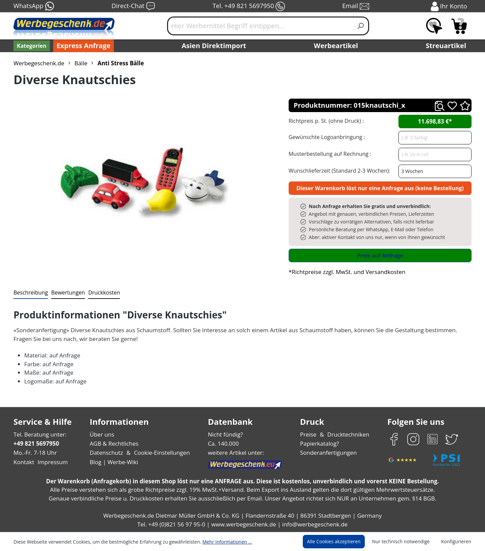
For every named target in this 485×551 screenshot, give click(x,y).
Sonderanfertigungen (328, 452)
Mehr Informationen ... (218, 541)
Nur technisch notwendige (405, 541)
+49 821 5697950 (35, 443)
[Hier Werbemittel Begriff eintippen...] (260, 25)
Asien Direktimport (214, 45)
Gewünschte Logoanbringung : (325, 137)
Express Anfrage (81, 45)
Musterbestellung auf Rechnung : (328, 154)
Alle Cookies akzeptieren (340, 541)
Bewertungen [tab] (66, 292)
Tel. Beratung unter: (38, 434)
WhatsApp (33, 6)
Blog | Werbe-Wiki (113, 462)
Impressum (50, 462)
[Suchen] (361, 25)
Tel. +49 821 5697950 (248, 6)
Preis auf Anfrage (380, 255)
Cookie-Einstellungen (160, 452)
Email (356, 6)
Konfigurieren (457, 541)
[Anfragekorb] (459, 26)
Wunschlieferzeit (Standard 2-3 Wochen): (338, 170)
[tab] (29, 293)
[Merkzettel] (434, 26)
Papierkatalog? (320, 443)
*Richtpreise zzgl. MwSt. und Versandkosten (345, 272)
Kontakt (23, 462)
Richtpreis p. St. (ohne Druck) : (325, 121)
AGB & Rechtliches (114, 443)
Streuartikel (447, 45)
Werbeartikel (337, 45)
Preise (309, 434)
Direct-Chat (133, 6)
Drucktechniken (347, 434)
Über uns (102, 434)
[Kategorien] (30, 45)
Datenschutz (106, 452)
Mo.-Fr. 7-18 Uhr (34, 452)
